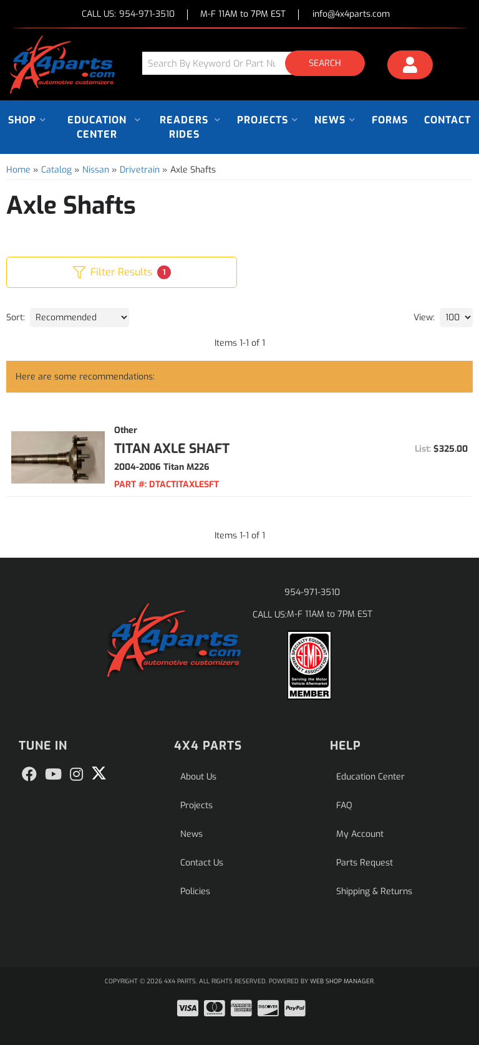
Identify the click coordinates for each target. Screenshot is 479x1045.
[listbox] (79, 317)
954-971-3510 (312, 592)
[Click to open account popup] (410, 67)
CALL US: (128, 14)
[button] (258, 63)
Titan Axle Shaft (172, 448)
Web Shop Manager (342, 981)
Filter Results (122, 272)
